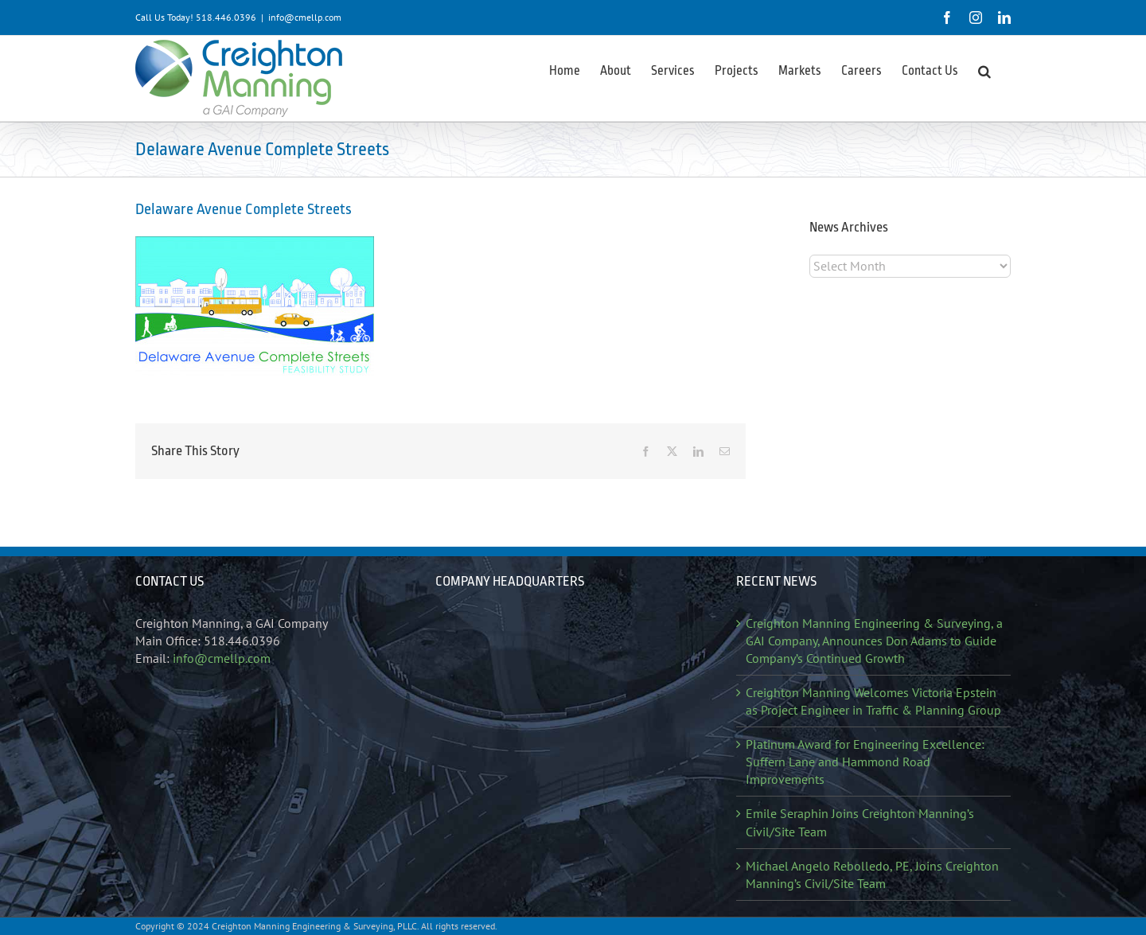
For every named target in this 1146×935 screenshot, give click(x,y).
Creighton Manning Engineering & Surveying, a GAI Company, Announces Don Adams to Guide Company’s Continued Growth (874, 640)
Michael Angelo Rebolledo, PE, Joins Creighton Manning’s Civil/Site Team (872, 874)
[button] (984, 70)
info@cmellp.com (304, 17)
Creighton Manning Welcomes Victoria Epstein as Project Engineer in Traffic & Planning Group (873, 701)
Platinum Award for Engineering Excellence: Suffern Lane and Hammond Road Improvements (865, 761)
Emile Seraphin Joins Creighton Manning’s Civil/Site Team (860, 822)
